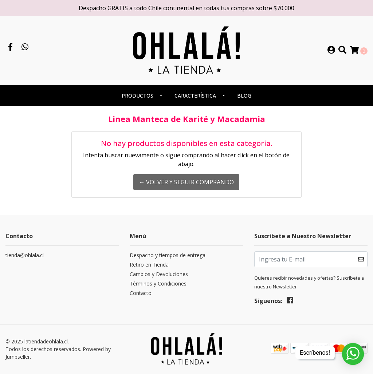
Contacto (141, 293)
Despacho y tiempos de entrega (167, 255)
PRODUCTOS (137, 95)
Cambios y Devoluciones (159, 274)
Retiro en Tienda (149, 264)
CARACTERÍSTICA (195, 95)
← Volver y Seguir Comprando (186, 182)
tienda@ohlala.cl (24, 255)
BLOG (244, 95)
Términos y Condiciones (158, 283)
